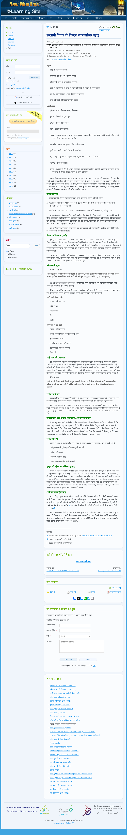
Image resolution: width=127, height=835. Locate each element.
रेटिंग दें (51, 592)
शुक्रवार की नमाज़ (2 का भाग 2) (60, 705)
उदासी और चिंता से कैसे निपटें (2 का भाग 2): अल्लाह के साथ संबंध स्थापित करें (75, 735)
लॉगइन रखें (10, 78)
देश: (48, 636)
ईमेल (7, 66)
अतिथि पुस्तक (98, 18)
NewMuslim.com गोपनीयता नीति (64, 823)
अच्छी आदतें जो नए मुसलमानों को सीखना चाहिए (65, 693)
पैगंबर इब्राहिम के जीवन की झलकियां (61, 709)
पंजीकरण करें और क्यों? (23, 88)
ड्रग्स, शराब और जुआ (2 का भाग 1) (61, 781)
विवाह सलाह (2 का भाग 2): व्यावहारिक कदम (64, 716)
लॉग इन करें (34, 78)
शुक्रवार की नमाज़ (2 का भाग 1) (60, 701)
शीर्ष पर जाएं (115, 588)
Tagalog (10, 35)
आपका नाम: (51, 625)
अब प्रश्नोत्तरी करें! (83, 561)
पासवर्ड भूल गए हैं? (11, 85)
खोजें (69, 18)
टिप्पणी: (50, 642)
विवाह (70, 59)
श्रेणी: (48, 59)
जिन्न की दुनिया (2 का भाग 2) (59, 793)
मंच (88, 18)
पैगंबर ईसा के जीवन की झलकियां (60, 766)
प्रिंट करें (71, 592)
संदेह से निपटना (54, 770)
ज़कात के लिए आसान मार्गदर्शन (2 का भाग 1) (64, 751)
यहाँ (94, 666)
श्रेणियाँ (61, 18)
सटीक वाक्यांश (11, 257)
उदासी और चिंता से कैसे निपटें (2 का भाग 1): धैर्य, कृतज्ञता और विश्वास (72, 732)
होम (6, 18)
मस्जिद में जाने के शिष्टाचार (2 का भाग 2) (63, 689)
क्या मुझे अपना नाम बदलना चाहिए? (61, 762)
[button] (7, 154)
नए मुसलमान (24, 8)
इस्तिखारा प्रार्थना (55, 743)
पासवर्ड (8, 72)
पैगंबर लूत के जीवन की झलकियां (109, 571)
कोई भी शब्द (11, 254)
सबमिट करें (68, 660)
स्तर (52, 18)
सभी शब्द (10, 251)
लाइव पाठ (79, 18)
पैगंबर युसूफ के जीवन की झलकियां (61, 739)
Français (11, 42)
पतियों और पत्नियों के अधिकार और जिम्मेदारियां (63, 571)
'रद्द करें (88, 660)
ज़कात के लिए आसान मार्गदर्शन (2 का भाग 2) (64, 755)
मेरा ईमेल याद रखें (12, 81)
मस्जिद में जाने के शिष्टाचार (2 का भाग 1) (63, 686)
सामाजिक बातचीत (60, 59)
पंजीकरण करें (41, 18)
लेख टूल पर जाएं (104, 30)
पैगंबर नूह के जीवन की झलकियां (60, 697)
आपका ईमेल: (52, 630)
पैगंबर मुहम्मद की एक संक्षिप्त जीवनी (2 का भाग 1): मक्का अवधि (71, 774)
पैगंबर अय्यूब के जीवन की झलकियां (61, 747)
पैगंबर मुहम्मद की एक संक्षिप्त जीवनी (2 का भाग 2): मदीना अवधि (71, 778)
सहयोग (14, 18)
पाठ (51, 59)
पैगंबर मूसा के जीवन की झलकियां (60, 758)
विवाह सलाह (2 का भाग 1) (58, 712)
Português (11, 45)
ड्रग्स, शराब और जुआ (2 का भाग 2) (61, 785)
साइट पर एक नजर (26, 18)
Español (11, 39)
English (10, 32)
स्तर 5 (49, 27)
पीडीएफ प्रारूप (114, 592)
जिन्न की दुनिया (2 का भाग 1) (59, 789)
